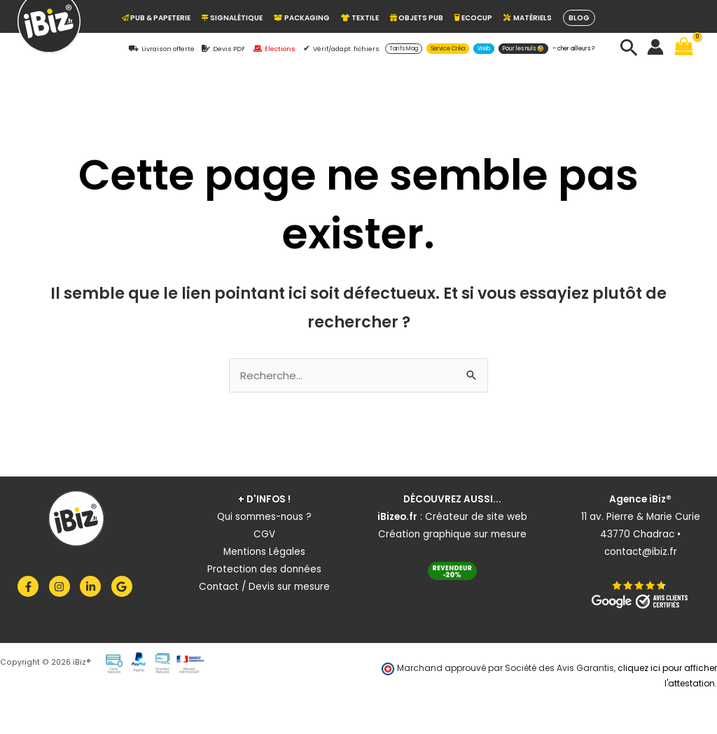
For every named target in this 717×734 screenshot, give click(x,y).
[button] (403, 49)
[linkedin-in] (94, 586)
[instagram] (63, 586)
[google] (123, 586)
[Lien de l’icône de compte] (655, 46)
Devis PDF (229, 48)
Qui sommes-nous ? (264, 516)
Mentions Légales (264, 551)
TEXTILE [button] (360, 18)
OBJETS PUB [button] (416, 18)
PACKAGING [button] (302, 18)
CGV (264, 534)
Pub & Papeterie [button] (156, 18)
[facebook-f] (32, 586)
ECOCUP (473, 18)
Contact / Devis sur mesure (264, 586)
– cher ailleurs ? (573, 48)
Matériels (527, 18)
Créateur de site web (476, 516)
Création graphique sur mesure (452, 534)
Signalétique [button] (232, 18)
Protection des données (264, 569)
